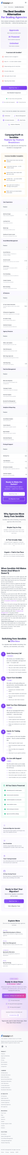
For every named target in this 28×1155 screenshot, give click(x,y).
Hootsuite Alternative (5, 1075)
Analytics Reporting (5, 1142)
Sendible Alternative (5, 1087)
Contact (2, 1117)
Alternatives (11, 7)
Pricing (2, 1060)
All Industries (4, 1096)
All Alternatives (4, 1072)
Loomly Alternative (5, 1085)
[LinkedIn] (2, 1046)
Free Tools (3, 1113)
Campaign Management (6, 1140)
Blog (2, 1115)
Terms (2, 1152)
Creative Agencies (5, 1102)
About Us (3, 1119)
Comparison (3, 1066)
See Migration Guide (14, 499)
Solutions (3, 1058)
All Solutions (3, 1134)
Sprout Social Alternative (6, 1079)
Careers (3, 1125)
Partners (3, 1127)
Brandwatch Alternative (6, 1089)
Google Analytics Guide (6, 1123)
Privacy (7, 1152)
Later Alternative (4, 1083)
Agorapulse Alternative (6, 1081)
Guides (2, 1121)
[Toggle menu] (25, 3)
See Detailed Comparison (14, 92)
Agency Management (6, 1136)
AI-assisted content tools (10, 600)
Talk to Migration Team (14, 906)
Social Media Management (7, 1138)
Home (5, 7)
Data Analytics (4, 1064)
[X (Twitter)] (6, 1046)
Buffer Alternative (5, 1077)
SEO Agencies (4, 1106)
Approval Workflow (5, 1055)
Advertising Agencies (6, 1104)
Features (3, 1053)
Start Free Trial (14, 88)
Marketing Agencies (5, 1100)
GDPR (17, 1152)
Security (12, 1152)
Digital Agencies (4, 1098)
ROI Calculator (4, 1062)
